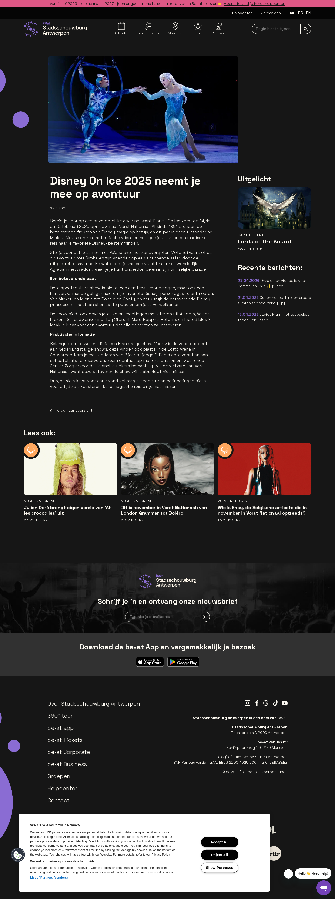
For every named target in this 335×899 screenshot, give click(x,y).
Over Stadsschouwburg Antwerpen (93, 703)
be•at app (60, 727)
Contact (58, 800)
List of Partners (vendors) (49, 877)
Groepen (58, 776)
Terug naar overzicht (71, 410)
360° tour (60, 715)
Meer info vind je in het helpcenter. (254, 3)
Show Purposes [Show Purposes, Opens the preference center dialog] (219, 867)
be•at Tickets (65, 739)
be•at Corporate (68, 752)
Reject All (219, 855)
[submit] (305, 29)
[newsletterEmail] (167, 617)
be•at (283, 717)
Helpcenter (242, 12)
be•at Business (67, 764)
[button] (17, 854)
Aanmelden (271, 12)
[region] (144, 853)
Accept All (219, 842)
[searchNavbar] (281, 29)
